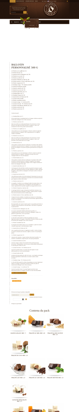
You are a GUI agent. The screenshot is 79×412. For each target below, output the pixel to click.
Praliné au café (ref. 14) (52, 122)
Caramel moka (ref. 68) (52, 241)
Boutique (12, 1)
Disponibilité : (49, 269)
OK (25, 12)
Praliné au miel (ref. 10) (52, 88)
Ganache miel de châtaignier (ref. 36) (55, 190)
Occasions (31, 20)
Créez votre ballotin (64, 19)
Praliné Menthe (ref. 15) (52, 130)
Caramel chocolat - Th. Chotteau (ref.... (62, 392)
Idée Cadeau (24, 20)
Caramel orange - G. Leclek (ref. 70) (55, 256)
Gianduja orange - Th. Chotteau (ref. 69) (56, 248)
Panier (63, 8)
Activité (38, 20)
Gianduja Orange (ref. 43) (53, 199)
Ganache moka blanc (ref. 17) (53, 140)
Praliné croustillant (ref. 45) (53, 207)
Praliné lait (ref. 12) (51, 112)
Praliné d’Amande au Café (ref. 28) (55, 166)
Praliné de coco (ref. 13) (52, 104)
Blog (36, 1)
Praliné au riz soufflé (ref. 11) (53, 96)
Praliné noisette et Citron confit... (62, 354)
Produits (16, 20)
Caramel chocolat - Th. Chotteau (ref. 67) (56, 236)
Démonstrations (20, 1)
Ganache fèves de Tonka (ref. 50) (54, 214)
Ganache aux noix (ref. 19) (53, 149)
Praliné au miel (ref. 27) (52, 157)
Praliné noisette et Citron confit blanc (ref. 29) (57, 174)
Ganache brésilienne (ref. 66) (53, 228)
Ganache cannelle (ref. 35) (53, 182)
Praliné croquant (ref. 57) (52, 221)
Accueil (11, 22)
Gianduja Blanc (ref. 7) (52, 81)
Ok (66, 281)
